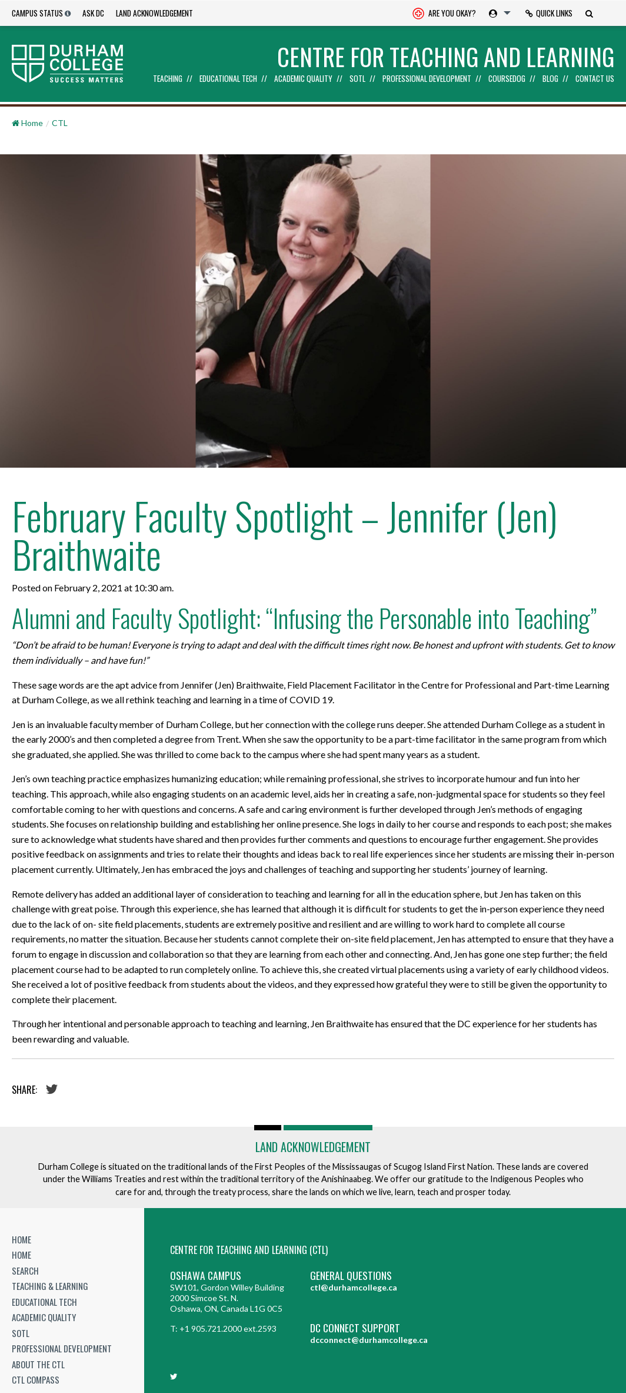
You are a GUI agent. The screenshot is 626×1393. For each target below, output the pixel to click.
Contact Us (594, 79)
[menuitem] (444, 13)
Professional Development (426, 79)
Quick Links (548, 13)
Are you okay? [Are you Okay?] (444, 14)
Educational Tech (228, 79)
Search (25, 1270)
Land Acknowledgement (154, 13)
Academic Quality (303, 79)
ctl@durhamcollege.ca (353, 1287)
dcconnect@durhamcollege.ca (369, 1340)
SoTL (357, 79)
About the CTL (38, 1364)
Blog (550, 79)
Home (21, 1239)
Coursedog (506, 79)
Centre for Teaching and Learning (445, 56)
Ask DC (93, 13)
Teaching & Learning (50, 1285)
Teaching (167, 79)
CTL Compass (35, 1379)
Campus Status (37, 13)
